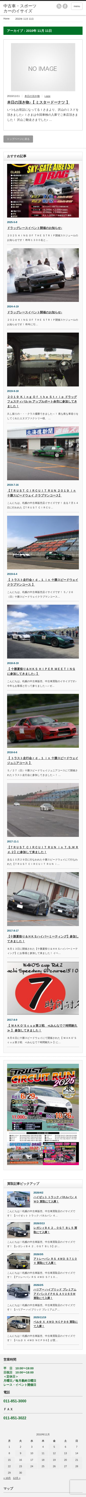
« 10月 (7, 1478)
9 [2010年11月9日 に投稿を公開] (20, 1453)
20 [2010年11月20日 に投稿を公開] (65, 1459)
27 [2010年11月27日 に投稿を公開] (65, 1466)
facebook (65, 6)
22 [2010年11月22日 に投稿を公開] (9, 1466)
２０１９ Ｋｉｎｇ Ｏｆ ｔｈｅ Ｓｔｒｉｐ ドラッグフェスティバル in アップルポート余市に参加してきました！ (42, 401)
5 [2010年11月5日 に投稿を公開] (54, 1446)
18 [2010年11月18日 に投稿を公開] (43, 1459)
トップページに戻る (18, 139)
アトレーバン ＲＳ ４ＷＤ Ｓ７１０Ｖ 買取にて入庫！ (55, 1261)
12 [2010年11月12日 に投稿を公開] (54, 1453)
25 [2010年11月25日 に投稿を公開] (43, 1466)
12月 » (16, 1478)
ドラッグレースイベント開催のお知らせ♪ (34, 228)
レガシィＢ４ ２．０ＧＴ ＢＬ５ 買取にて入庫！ (55, 1230)
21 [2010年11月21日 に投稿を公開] (76, 1459)
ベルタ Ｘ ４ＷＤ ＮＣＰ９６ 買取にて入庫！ (55, 1324)
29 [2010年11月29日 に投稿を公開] (9, 1472)
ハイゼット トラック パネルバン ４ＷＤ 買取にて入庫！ (55, 1199)
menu (77, 6)
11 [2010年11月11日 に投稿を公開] (43, 1453)
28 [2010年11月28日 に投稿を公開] (76, 1466)
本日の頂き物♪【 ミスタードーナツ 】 (38, 102)
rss (58, 6)
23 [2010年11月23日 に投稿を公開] (20, 1466)
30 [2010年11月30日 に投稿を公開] (20, 1472)
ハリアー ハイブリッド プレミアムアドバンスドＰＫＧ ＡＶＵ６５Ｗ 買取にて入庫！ (54, 1294)
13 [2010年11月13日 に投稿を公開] (65, 1453)
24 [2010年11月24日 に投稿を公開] (31, 1466)
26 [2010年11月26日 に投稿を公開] (54, 1466)
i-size (47, 96)
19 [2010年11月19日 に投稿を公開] (54, 1459)
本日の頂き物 (32, 96)
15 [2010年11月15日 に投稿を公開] (9, 1459)
